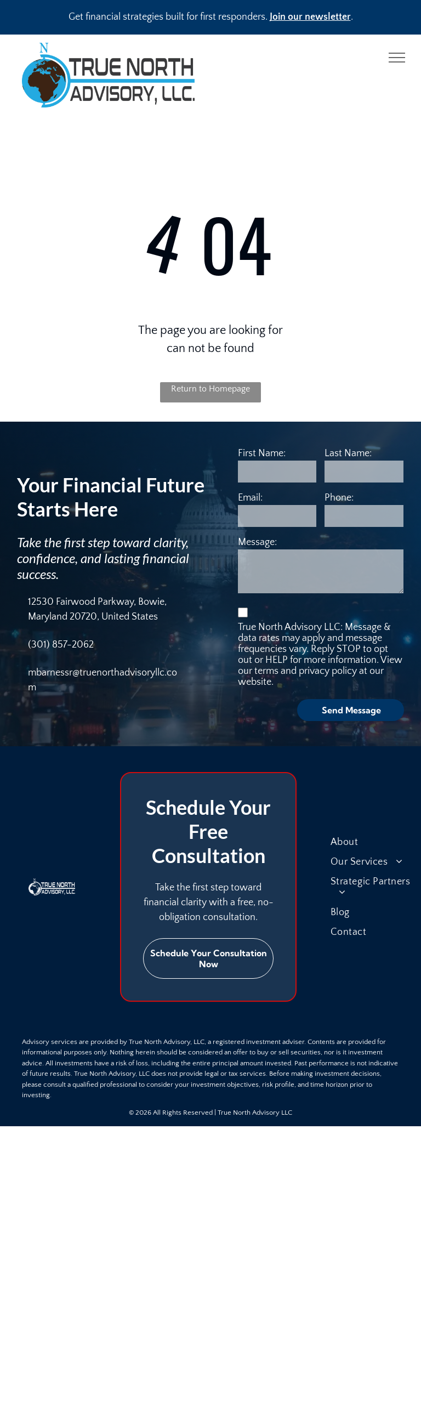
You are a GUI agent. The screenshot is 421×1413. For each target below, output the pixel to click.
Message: (257, 542)
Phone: (339, 497)
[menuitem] (375, 842)
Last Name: (348, 453)
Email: (250, 497)
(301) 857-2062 (61, 644)
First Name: (262, 453)
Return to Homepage (210, 389)
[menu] (397, 57)
